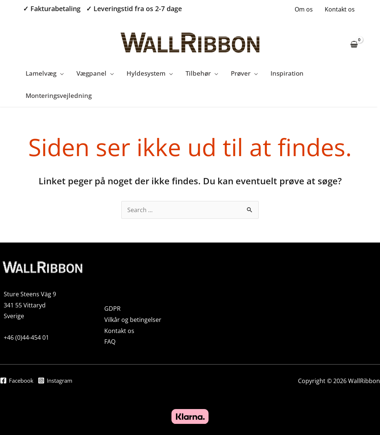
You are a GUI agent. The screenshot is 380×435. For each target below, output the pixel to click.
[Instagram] (59, 381)
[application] (60, 73)
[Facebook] (18, 381)
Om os (304, 9)
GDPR (112, 308)
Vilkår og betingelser (132, 320)
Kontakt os (340, 9)
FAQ (109, 341)
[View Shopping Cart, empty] (354, 39)
